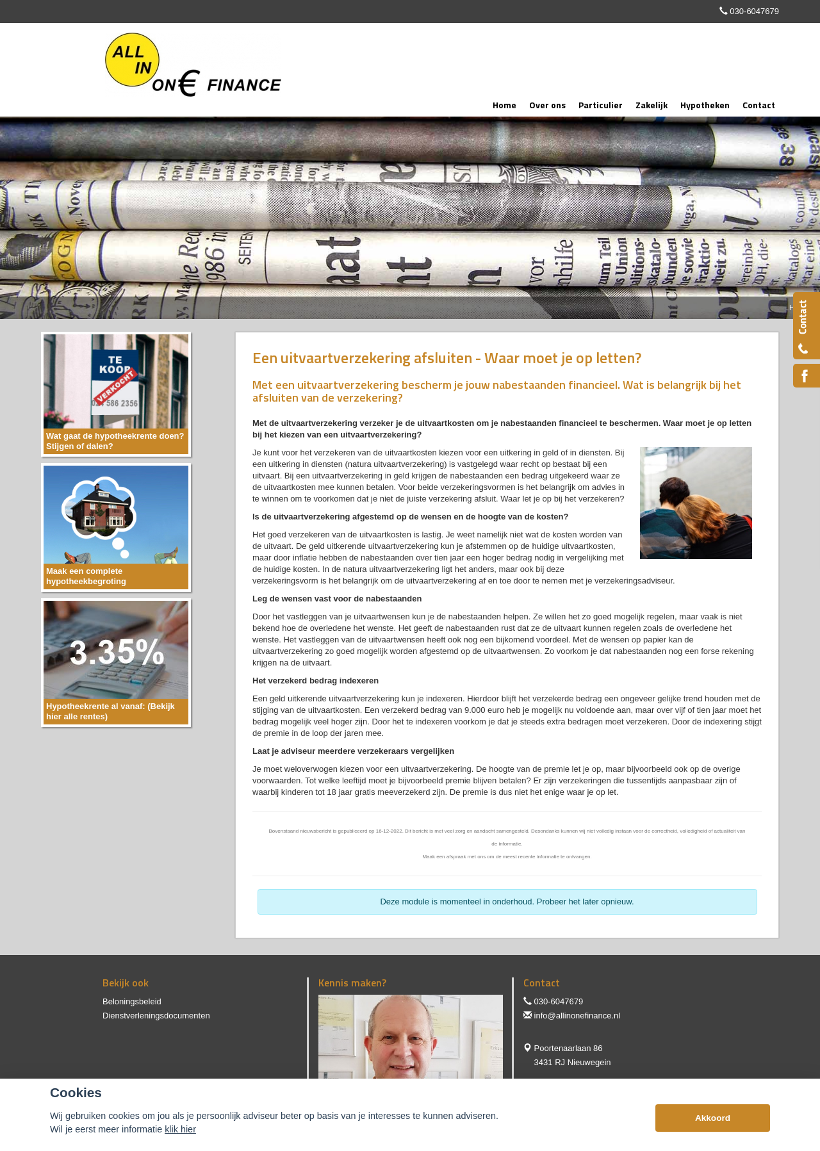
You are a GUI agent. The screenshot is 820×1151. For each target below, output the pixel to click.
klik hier (180, 1129)
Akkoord (712, 1118)
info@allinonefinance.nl (577, 1015)
